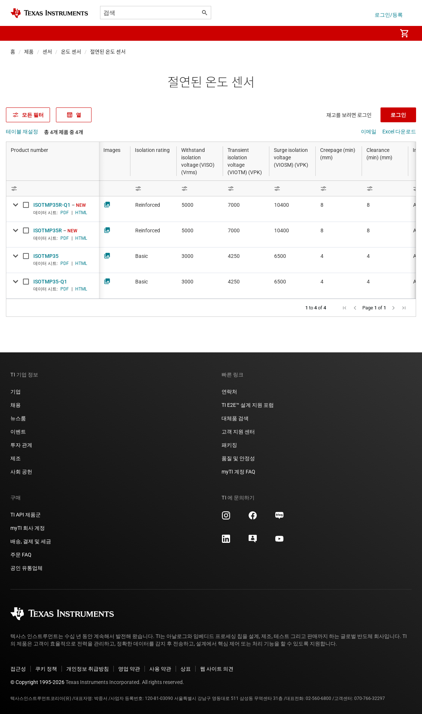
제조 (15, 458)
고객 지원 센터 (238, 432)
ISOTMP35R (47, 230)
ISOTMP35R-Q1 (51, 205)
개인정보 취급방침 (87, 669)
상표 (185, 669)
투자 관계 (21, 445)
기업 (15, 392)
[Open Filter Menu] (52, 188)
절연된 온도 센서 (108, 52)
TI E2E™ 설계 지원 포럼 (248, 405)
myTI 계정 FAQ (238, 472)
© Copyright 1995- (37, 682)
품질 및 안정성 (238, 458)
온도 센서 (71, 52)
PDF (64, 212)
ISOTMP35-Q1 (50, 282)
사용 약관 (160, 669)
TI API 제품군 (25, 515)
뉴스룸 (18, 418)
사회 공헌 (21, 472)
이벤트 (18, 432)
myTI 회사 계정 (27, 528)
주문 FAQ (20, 555)
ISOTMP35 (46, 256)
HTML (81, 212)
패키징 (229, 445)
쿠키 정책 (46, 669)
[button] (17, 33)
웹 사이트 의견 (216, 669)
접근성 (18, 669)
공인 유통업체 (26, 568)
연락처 (229, 392)
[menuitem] (383, 33)
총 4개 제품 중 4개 (63, 132)
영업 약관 (129, 669)
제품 (29, 52)
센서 (47, 52)
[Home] (49, 13)
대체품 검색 (235, 418)
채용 (15, 405)
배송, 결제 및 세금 (30, 541)
